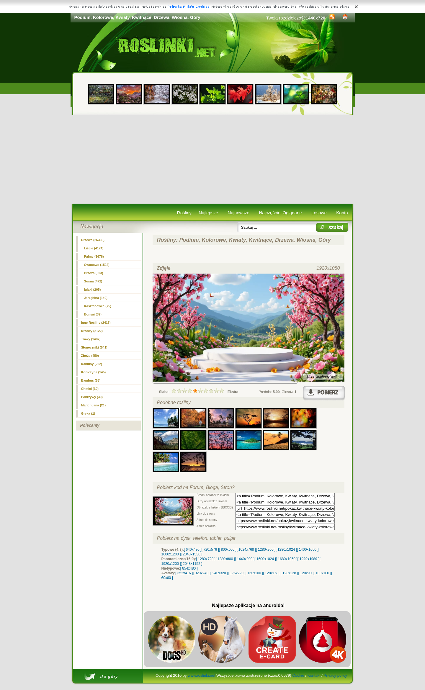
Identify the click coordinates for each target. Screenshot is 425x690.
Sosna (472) (93, 281)
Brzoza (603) (93, 273)
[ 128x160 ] (271, 573)
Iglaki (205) (92, 289)
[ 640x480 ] (192, 549)
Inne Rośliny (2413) (96, 322)
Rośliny (184, 212)
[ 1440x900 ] (244, 559)
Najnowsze (238, 212)
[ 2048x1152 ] (191, 564)
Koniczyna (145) (93, 372)
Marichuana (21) (93, 405)
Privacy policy (335, 675)
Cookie (298, 675)
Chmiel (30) (90, 388)
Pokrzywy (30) (92, 397)
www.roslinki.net (201, 675)
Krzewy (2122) (92, 331)
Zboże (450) (90, 355)
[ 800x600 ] (227, 549)
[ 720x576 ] (210, 549)
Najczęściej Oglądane (280, 212)
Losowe (319, 212)
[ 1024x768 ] (246, 549)
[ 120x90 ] (306, 573)
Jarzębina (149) (95, 298)
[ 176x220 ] (236, 573)
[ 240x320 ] (219, 573)
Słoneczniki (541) (94, 347)
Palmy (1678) (94, 256)
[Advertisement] (213, 159)
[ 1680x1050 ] (287, 559)
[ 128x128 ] (289, 573)
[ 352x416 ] (184, 573)
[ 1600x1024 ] (265, 559)
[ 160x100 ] (254, 573)
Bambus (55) (91, 380)
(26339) (93, 240)
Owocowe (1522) (96, 264)
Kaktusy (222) (91, 364)
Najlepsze (208, 212)
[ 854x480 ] (189, 568)
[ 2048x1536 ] (191, 554)
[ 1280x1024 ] (286, 549)
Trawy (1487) (91, 339)
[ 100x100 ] (322, 573)
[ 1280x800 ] (225, 559)
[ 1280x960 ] (265, 549)
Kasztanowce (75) (97, 306)
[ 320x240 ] (201, 573)
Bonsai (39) (93, 314)
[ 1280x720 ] (205, 559)
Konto (342, 212)
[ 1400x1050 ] (307, 549)
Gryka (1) (88, 413)
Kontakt (314, 675)
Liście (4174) (94, 248)
